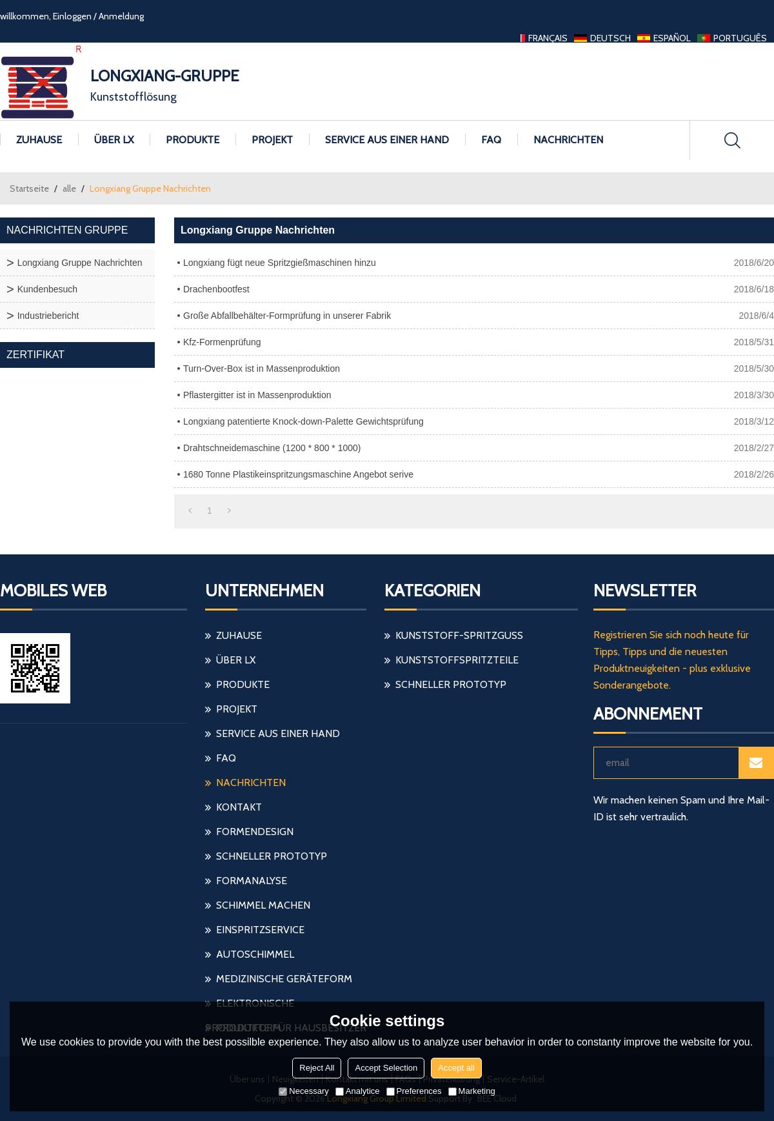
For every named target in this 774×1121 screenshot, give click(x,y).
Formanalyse (251, 880)
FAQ (491, 140)
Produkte (192, 140)
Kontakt (239, 807)
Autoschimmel (255, 954)
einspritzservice (260, 930)
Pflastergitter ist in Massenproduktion (257, 395)
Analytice (357, 1091)
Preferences (414, 1091)
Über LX (114, 140)
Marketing (471, 1091)
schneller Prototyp (271, 856)
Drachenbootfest (216, 289)
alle (69, 188)
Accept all (456, 1068)
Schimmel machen (263, 905)
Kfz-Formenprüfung (222, 342)
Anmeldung (121, 16)
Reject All (316, 1068)
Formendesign (254, 831)
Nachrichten (568, 140)
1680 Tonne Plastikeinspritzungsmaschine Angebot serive (298, 474)
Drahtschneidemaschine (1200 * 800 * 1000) (272, 448)
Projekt (272, 140)
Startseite (29, 188)
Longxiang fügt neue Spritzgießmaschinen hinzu (279, 263)
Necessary (303, 1091)
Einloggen (72, 16)
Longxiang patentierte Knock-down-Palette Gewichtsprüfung (303, 421)
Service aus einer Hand (387, 140)
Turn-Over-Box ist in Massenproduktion (261, 368)
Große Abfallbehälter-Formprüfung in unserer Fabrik (287, 315)
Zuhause (39, 140)
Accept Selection (386, 1068)
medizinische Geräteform (284, 979)
